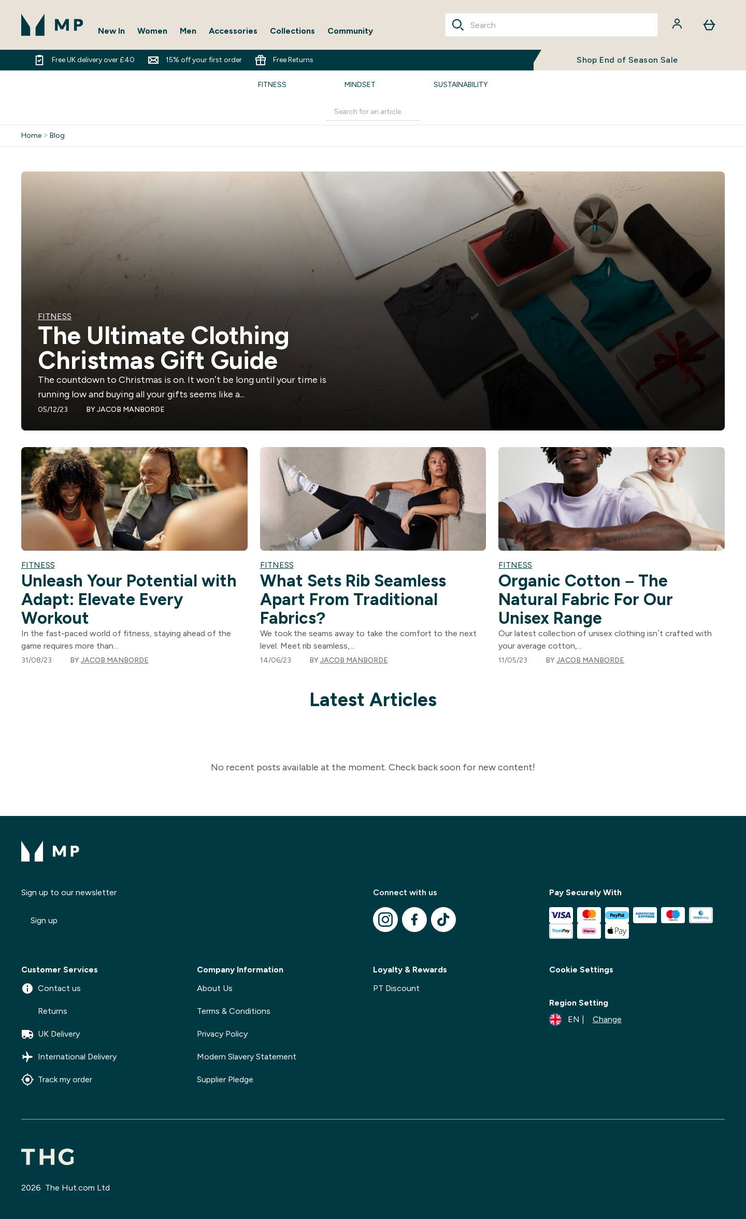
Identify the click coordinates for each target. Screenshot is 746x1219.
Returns (44, 1011)
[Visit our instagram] (385, 919)
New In (111, 31)
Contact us (51, 988)
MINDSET (360, 84)
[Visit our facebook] (414, 919)
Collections (292, 31)
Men (188, 31)
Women (152, 31)
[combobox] (551, 24)
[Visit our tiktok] (443, 919)
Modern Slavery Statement (246, 1057)
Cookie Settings (581, 969)
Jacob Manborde (131, 409)
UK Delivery (50, 1034)
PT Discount (396, 988)
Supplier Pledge (225, 1079)
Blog (57, 136)
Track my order (56, 1079)
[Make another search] (373, 112)
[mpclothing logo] (52, 25)
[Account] (678, 25)
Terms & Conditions (233, 1011)
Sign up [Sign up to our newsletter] (44, 920)
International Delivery (69, 1057)
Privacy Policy (222, 1034)
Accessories (233, 31)
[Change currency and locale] (585, 1019)
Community (350, 31)
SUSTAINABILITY (461, 84)
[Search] (458, 24)
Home (31, 136)
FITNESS (272, 84)
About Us (215, 988)
